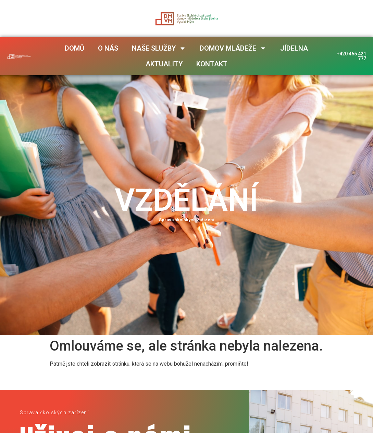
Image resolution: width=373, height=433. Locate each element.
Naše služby (159, 48)
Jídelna (294, 48)
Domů (74, 48)
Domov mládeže (233, 48)
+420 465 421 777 (351, 56)
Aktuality (164, 64)
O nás (108, 48)
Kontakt (211, 64)
